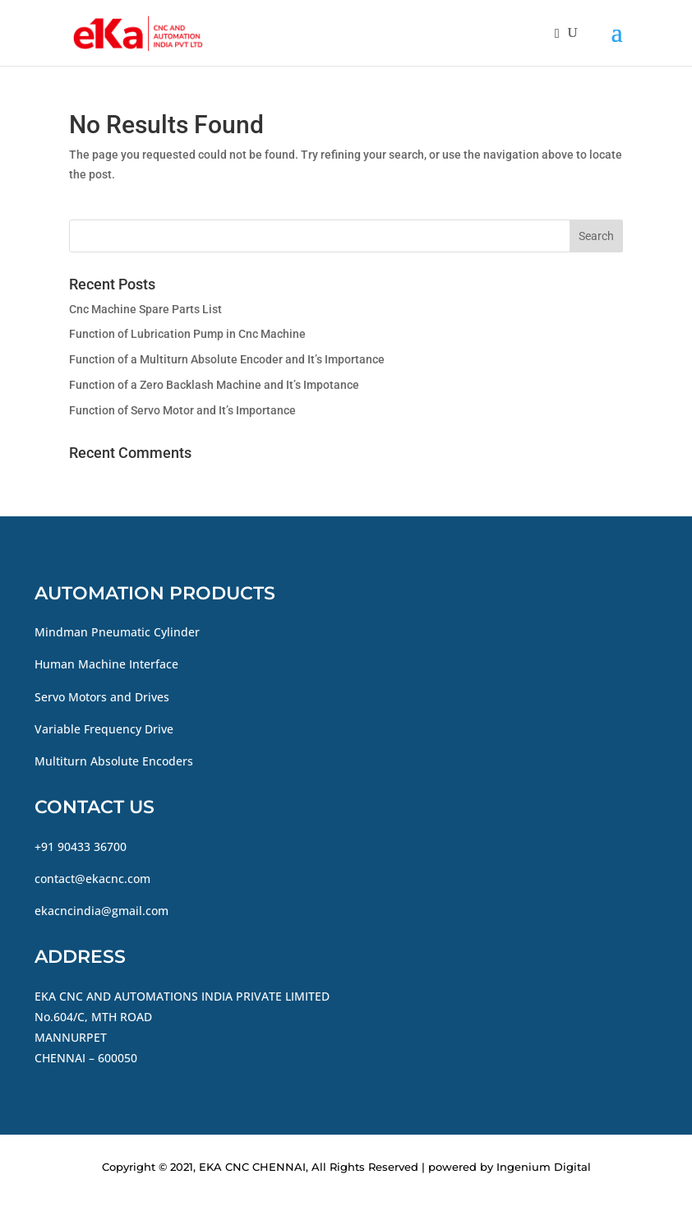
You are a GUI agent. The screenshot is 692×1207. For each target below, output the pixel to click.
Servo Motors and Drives (102, 697)
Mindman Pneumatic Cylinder (117, 632)
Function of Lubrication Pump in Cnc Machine (187, 333)
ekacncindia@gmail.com (101, 910)
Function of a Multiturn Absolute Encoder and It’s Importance (227, 359)
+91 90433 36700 (81, 846)
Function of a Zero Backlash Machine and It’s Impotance (214, 384)
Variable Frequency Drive (104, 729)
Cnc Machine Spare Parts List (145, 309)
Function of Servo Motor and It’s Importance (182, 410)
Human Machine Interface (106, 664)
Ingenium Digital (543, 1166)
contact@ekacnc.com (92, 878)
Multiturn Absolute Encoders (114, 761)
